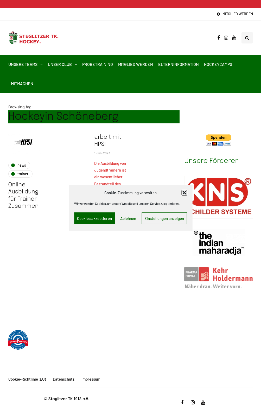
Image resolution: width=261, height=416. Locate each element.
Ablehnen (128, 218)
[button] (184, 192)
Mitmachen (22, 83)
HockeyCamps (218, 64)
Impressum (90, 379)
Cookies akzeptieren (94, 218)
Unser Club (60, 64)
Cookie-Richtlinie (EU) (27, 379)
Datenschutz (63, 379)
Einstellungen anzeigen (164, 218)
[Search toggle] (247, 37)
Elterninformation (178, 64)
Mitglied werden (237, 14)
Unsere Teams (22, 64)
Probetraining (97, 64)
